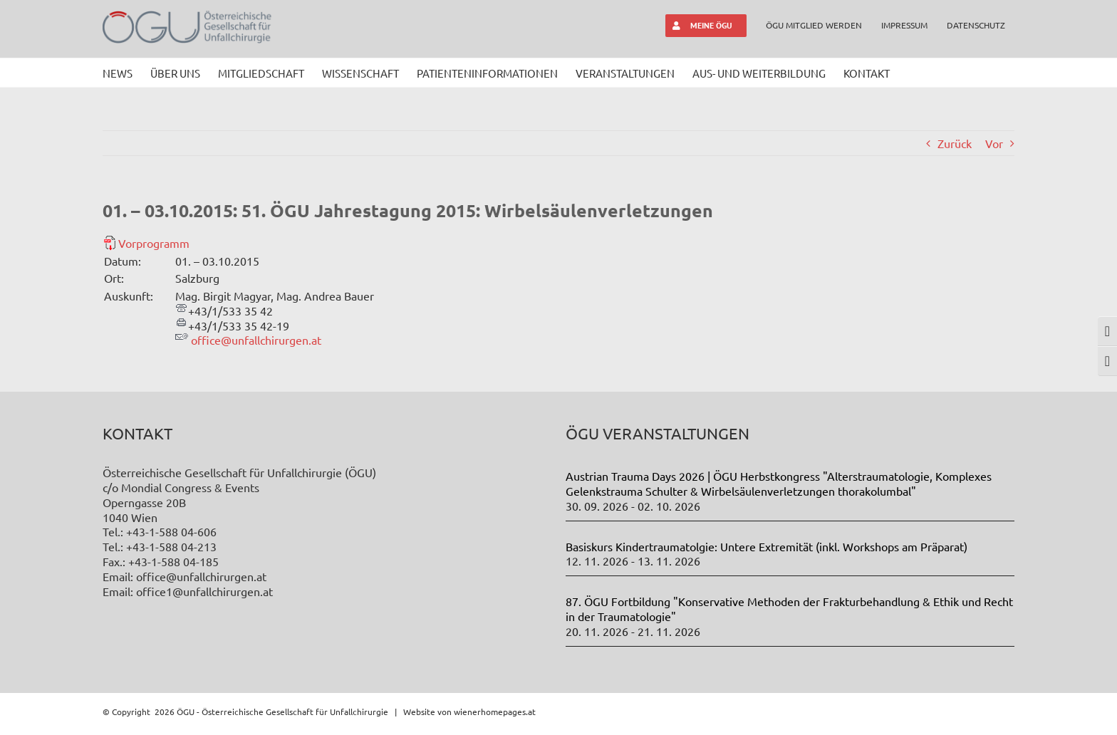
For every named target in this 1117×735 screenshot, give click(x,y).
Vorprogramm (153, 243)
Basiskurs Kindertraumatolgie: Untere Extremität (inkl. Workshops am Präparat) (766, 546)
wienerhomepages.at (495, 711)
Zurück (954, 143)
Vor (994, 143)
